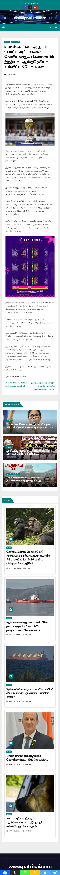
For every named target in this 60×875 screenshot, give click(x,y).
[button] (51, 27)
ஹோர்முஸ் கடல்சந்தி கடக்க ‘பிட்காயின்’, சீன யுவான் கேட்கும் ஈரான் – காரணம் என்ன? (29, 692)
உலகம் (9, 547)
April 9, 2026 (15, 635)
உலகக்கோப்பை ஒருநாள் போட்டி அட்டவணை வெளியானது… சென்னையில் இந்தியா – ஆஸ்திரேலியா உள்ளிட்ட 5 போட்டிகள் (29, 56)
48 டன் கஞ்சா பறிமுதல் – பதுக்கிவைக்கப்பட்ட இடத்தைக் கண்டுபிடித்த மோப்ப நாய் (24, 822)
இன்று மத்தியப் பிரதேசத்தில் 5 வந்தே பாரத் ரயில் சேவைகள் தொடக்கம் (43, 386)
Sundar (27, 568)
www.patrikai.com (30, 18)
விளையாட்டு (15, 41)
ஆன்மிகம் (9, 474)
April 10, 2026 (15, 568)
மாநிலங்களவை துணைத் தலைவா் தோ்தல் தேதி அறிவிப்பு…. (28, 452)
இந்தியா (7, 41)
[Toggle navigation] (56, 28)
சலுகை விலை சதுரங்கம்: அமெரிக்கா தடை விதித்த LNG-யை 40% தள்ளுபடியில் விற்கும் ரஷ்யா (27, 626)
